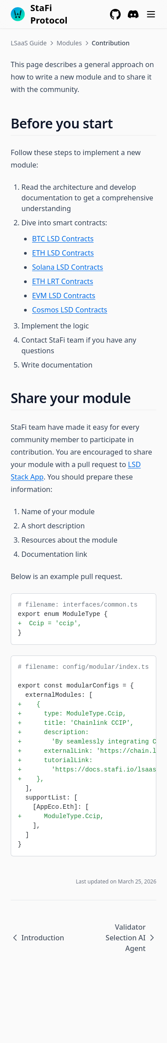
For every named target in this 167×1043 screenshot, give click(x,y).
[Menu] (151, 14)
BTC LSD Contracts (63, 239)
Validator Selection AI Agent (131, 937)
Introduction (37, 938)
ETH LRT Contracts (62, 281)
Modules (69, 43)
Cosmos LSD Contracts (69, 310)
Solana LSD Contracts (67, 267)
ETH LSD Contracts (63, 253)
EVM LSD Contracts (63, 295)
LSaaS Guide (29, 43)
